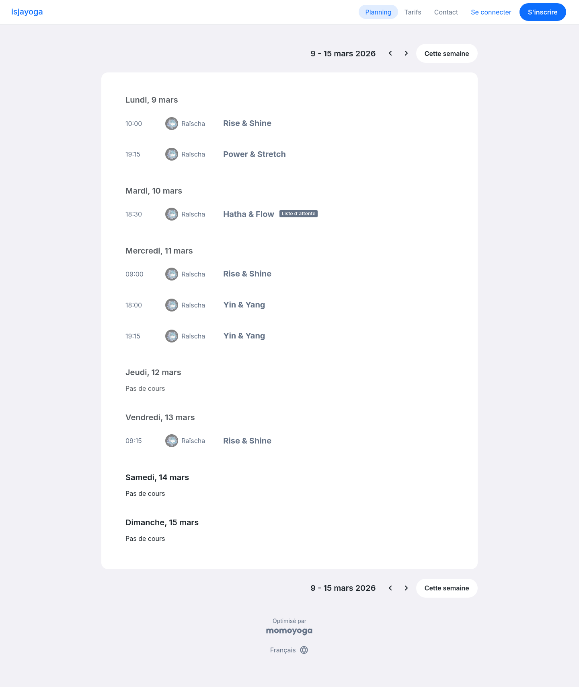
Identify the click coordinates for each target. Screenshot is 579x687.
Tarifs (412, 12)
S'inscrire (543, 12)
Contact (446, 12)
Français (289, 650)
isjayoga (27, 12)
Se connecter (491, 12)
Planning (378, 12)
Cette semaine (447, 54)
